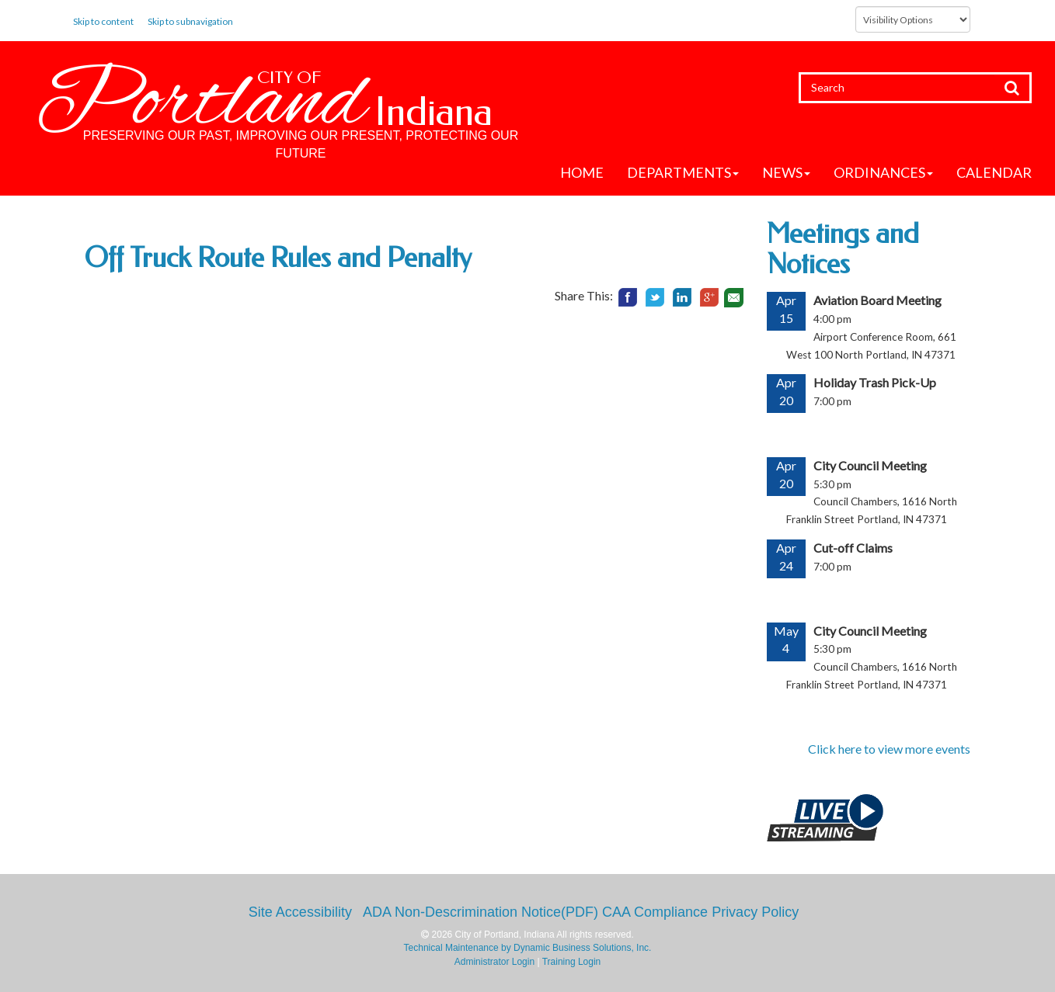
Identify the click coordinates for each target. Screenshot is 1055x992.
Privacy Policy (755, 912)
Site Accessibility (300, 912)
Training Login (571, 961)
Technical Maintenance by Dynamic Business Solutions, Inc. (528, 947)
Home (582, 172)
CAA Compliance (655, 912)
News (786, 172)
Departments (683, 172)
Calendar (994, 172)
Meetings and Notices (843, 249)
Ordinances (883, 172)
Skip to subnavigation (190, 21)
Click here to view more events (889, 748)
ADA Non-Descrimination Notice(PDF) (480, 912)
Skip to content (103, 21)
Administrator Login (494, 961)
